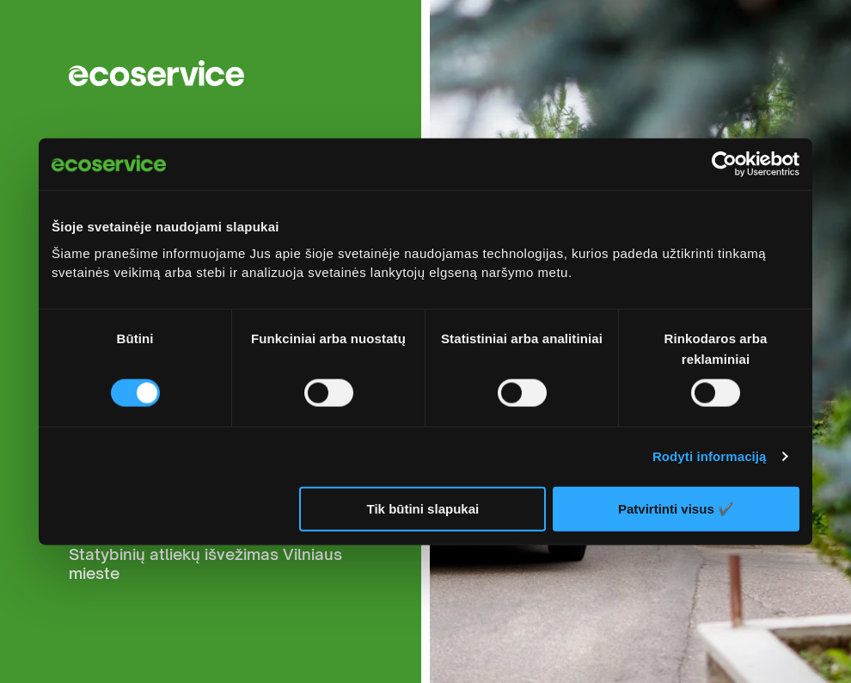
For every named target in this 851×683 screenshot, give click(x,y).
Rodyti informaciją (709, 456)
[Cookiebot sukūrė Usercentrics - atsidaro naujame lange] (724, 164)
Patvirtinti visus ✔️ (676, 508)
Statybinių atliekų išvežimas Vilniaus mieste (205, 563)
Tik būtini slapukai (423, 508)
